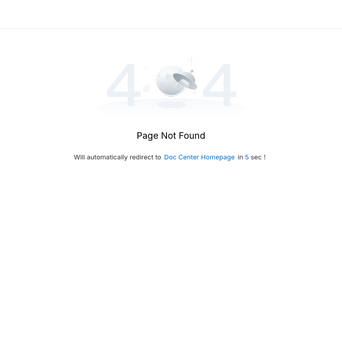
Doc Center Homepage (199, 157)
